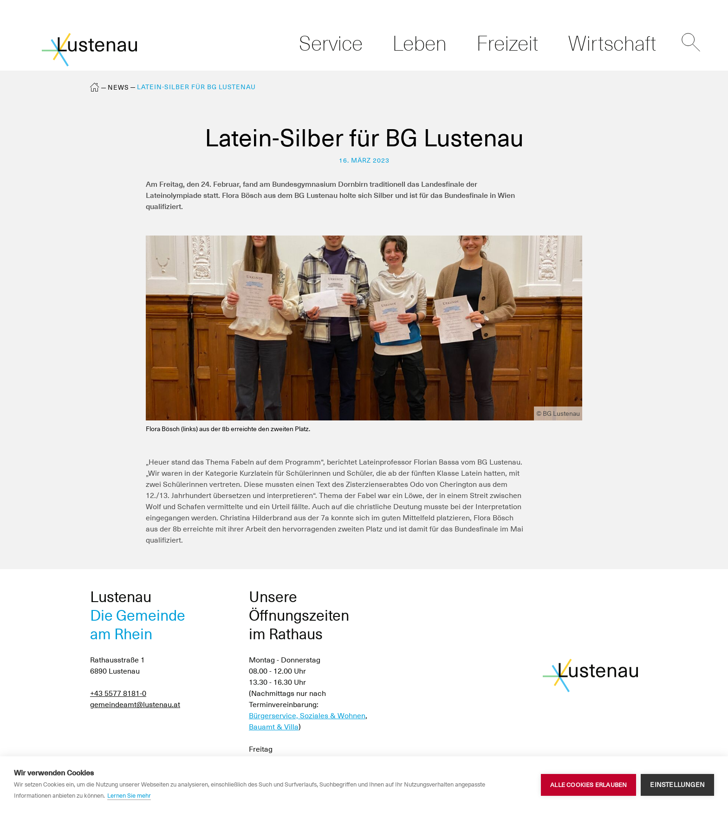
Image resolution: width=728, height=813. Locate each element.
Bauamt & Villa (274, 726)
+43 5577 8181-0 (118, 693)
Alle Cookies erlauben (588, 785)
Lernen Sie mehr (129, 796)
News (118, 87)
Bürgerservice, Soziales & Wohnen (307, 715)
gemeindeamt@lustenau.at (135, 704)
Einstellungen (677, 784)
